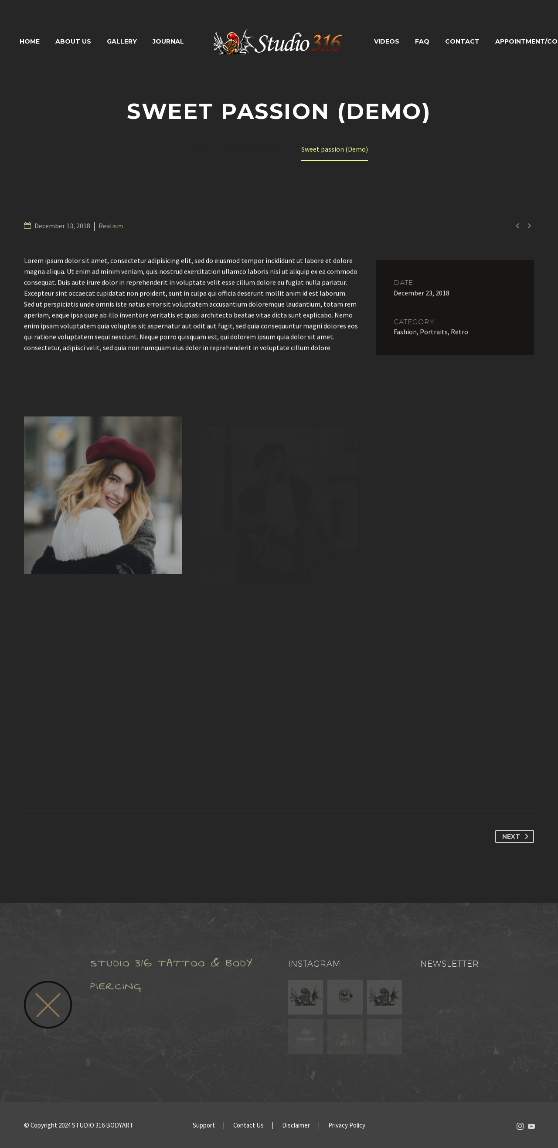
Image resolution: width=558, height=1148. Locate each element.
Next (517, 836)
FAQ (422, 41)
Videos (386, 41)
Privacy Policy (346, 1125)
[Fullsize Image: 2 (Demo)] (103, 506)
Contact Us (248, 1125)
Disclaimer (296, 1125)
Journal (168, 41)
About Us (73, 41)
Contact (462, 41)
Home (30, 41)
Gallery (122, 41)
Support (204, 1125)
